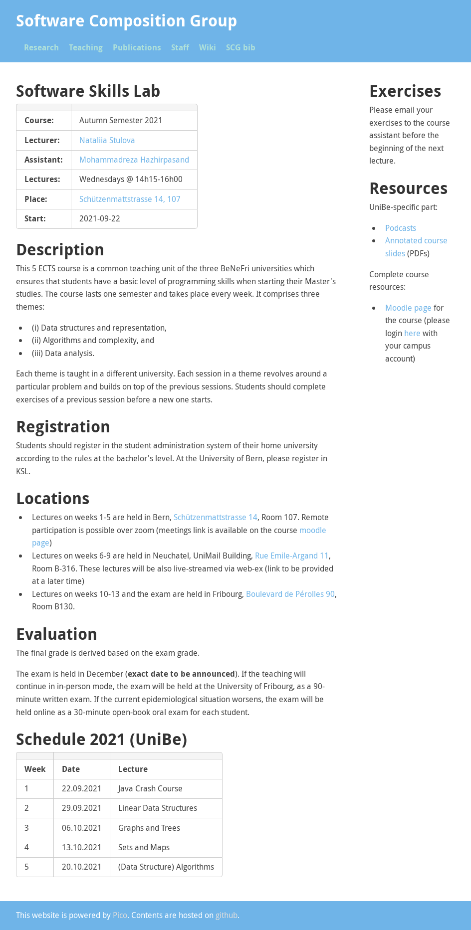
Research (41, 47)
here (412, 333)
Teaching (86, 47)
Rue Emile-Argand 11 (292, 555)
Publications (137, 47)
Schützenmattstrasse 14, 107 (130, 198)
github (226, 915)
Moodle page (408, 307)
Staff (180, 47)
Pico (120, 915)
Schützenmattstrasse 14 (215, 517)
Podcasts (400, 227)
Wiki (207, 47)
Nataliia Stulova (107, 140)
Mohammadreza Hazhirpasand (134, 159)
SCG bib (240, 47)
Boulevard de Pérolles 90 (290, 593)
